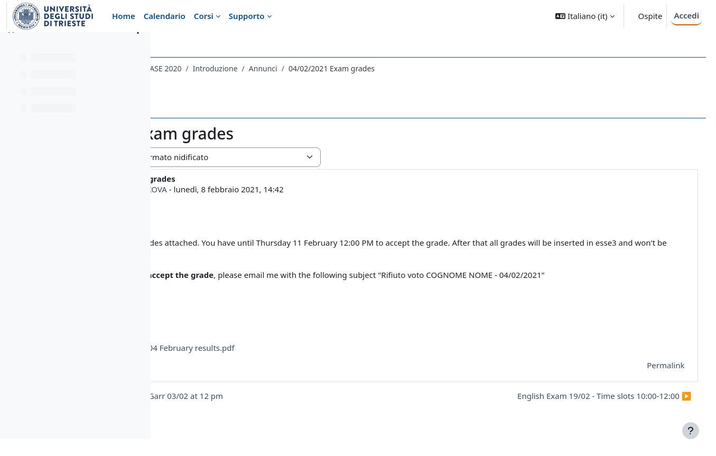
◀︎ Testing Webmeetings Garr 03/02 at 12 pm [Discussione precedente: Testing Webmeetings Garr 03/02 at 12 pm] (262, 395)
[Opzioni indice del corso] (137, 47)
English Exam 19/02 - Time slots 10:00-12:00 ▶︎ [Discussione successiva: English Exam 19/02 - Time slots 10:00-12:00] (585, 395)
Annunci (387, 68)
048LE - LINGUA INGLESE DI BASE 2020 (238, 68)
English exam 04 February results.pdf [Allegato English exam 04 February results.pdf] (281, 347)
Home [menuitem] (123, 16)
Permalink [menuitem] (646, 365)
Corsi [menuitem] (203, 16)
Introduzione (339, 68)
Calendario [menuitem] (164, 16)
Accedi (686, 15)
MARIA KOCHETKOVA (252, 189)
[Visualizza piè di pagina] (690, 430)
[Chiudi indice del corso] (11, 47)
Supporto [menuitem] (247, 16)
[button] (584, 16)
